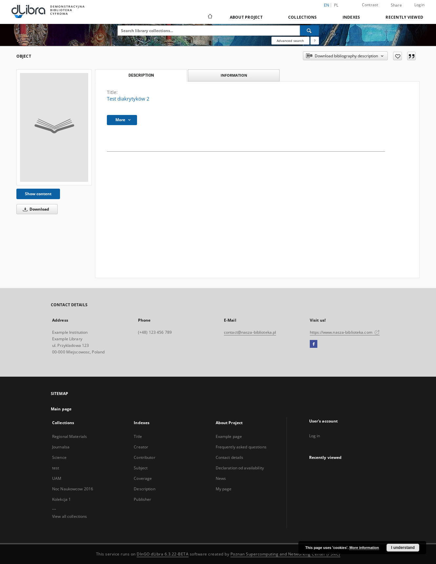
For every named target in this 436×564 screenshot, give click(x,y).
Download (35, 209)
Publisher (142, 499)
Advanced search (290, 40)
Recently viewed (404, 17)
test (55, 468)
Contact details (230, 457)
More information (364, 548)
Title (138, 436)
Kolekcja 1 (61, 499)
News (221, 478)
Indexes (351, 17)
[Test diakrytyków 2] (54, 127)
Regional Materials (69, 436)
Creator (141, 447)
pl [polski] (336, 5)
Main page (61, 409)
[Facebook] (313, 344)
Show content (38, 194)
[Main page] (209, 17)
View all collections (69, 516)
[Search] (309, 30)
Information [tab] (234, 75)
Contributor (144, 457)
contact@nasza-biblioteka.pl (250, 332)
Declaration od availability (240, 468)
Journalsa (60, 447)
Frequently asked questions (241, 447)
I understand (403, 547)
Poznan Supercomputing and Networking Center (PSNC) (285, 554)
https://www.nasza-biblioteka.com (345, 332)
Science (59, 457)
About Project (246, 17)
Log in (314, 436)
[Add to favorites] (397, 56)
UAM (56, 478)
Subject (141, 468)
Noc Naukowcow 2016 (72, 489)
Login (419, 5)
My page (224, 489)
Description (144, 489)
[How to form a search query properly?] (314, 41)
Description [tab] (141, 75)
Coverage (143, 478)
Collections (302, 17)
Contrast (370, 5)
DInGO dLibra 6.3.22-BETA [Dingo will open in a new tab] (162, 554)
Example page (229, 436)
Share (396, 5)
